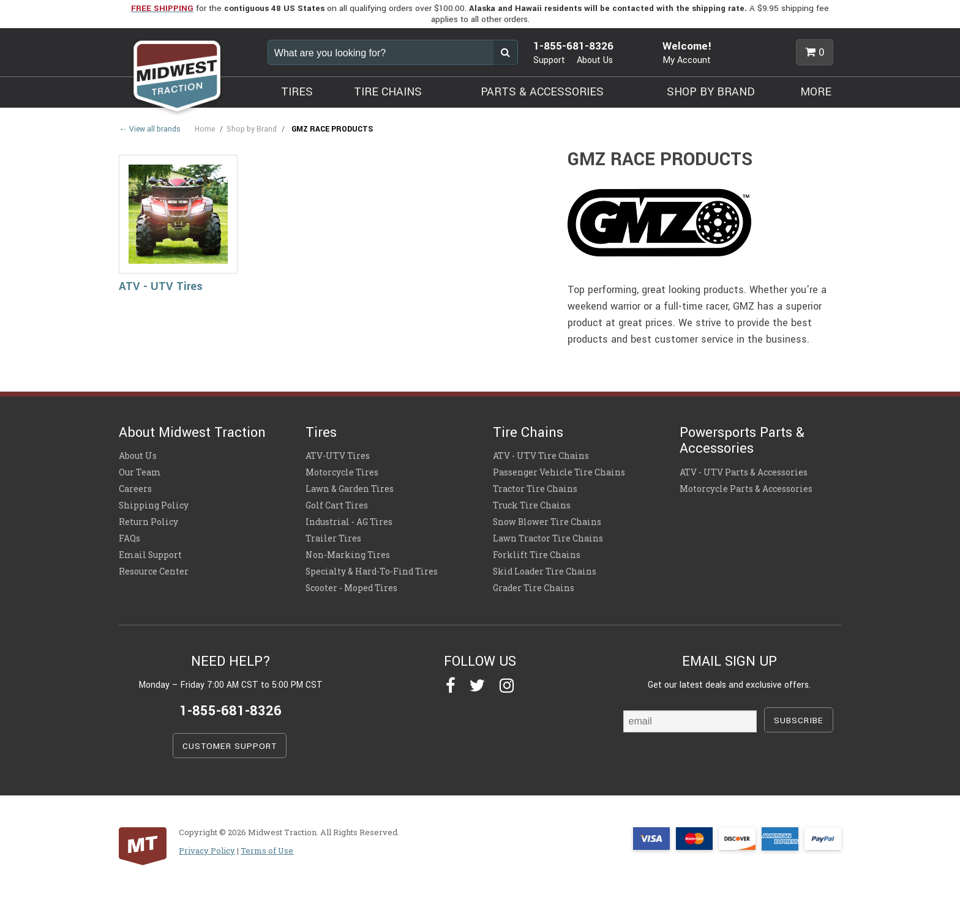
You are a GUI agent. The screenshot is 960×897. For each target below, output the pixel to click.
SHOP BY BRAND (711, 92)
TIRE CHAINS (388, 92)
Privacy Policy (207, 850)
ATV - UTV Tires (161, 286)
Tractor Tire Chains (535, 488)
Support (549, 60)
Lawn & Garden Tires (350, 488)
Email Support (150, 554)
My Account (686, 60)
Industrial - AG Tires (349, 521)
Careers (135, 488)
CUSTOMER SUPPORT (229, 746)
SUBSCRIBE (798, 720)
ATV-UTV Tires (338, 455)
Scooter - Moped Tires (351, 588)
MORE (815, 92)
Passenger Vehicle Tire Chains (559, 472)
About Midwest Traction (192, 432)
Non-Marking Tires (348, 554)
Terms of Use (267, 850)
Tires (321, 432)
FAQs (129, 538)
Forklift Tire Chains (536, 554)
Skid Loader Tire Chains (544, 571)
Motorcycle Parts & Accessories (746, 488)
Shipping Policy (154, 505)
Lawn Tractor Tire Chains (548, 538)
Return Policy (148, 521)
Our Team (140, 472)
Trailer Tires (333, 538)
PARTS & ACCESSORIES (542, 92)
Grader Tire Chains (533, 588)
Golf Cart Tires (337, 505)
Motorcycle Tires (342, 472)
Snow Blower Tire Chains (547, 521)
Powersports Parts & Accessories (742, 440)
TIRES (297, 92)
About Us (595, 60)
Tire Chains (528, 432)
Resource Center (154, 571)
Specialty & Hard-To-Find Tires (372, 571)
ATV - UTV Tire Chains (541, 455)
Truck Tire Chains (532, 505)
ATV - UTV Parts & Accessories (744, 472)
